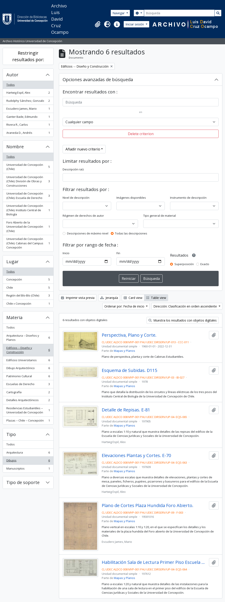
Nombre (15, 147)
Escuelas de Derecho (28, 385)
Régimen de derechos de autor (83, 216)
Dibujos (28, 461)
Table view (156, 298)
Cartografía (28, 393)
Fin (118, 253)
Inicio (66, 253)
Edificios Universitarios (28, 361)
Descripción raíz (73, 169)
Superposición (184, 264)
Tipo (11, 434)
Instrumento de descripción (188, 198)
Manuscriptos (28, 469)
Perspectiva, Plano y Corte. (129, 335)
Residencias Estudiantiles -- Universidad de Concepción (28, 410)
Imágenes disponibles (131, 198)
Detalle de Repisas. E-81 (126, 410)
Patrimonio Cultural (28, 377)
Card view (133, 298)
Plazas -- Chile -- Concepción (28, 421)
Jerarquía (109, 298)
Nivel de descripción (76, 198)
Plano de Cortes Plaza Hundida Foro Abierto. (147, 505)
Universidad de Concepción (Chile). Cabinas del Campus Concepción (28, 243)
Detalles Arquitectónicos (28, 401)
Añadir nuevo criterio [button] (82, 149)
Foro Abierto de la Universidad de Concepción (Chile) (28, 226)
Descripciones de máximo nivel (87, 233)
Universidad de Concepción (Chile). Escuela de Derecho (28, 195)
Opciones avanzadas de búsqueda (98, 79)
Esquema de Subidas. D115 (129, 370)
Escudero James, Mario (28, 110)
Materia (14, 317)
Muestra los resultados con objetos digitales (183, 320)
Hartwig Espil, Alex (28, 93)
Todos (10, 85)
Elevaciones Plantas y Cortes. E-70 (136, 455)
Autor (12, 75)
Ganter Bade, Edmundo (28, 118)
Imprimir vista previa (77, 298)
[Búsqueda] (179, 13)
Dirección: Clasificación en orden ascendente (185, 306)
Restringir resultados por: (28, 56)
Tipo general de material (159, 216)
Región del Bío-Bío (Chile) (28, 296)
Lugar (12, 261)
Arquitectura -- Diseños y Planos (28, 338)
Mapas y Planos (124, 351)
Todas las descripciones (131, 233)
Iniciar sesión (135, 24)
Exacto (204, 264)
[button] (97, 24)
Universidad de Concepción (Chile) (28, 167)
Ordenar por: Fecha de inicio (124, 306)
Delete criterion (141, 133)
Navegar (118, 13)
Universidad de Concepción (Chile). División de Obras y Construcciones (28, 181)
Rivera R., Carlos (28, 126)
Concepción (28, 280)
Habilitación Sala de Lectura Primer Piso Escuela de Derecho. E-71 (154, 562)
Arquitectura (28, 453)
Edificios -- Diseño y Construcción (28, 350)
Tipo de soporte (23, 482)
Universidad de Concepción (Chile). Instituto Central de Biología (28, 210)
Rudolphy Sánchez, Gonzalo (28, 102)
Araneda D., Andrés (28, 134)
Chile (28, 288)
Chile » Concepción (28, 304)
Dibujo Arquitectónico (28, 369)
